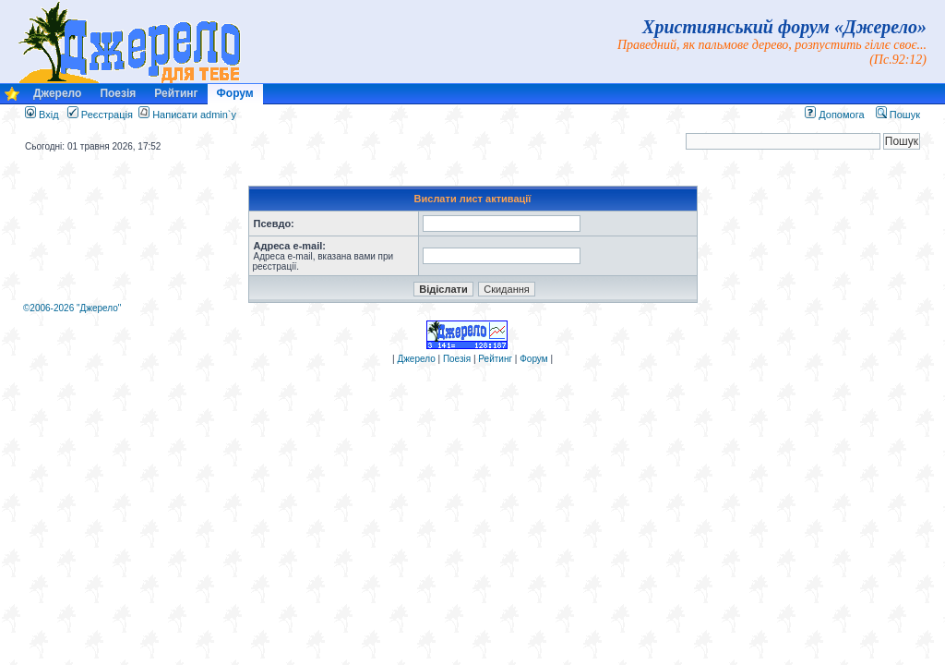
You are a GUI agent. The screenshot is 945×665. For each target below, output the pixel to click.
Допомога (834, 114)
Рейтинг (175, 93)
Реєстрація (100, 114)
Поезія (118, 93)
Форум (235, 93)
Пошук (898, 114)
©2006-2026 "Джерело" (72, 308)
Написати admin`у (194, 114)
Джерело (57, 93)
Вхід (42, 114)
